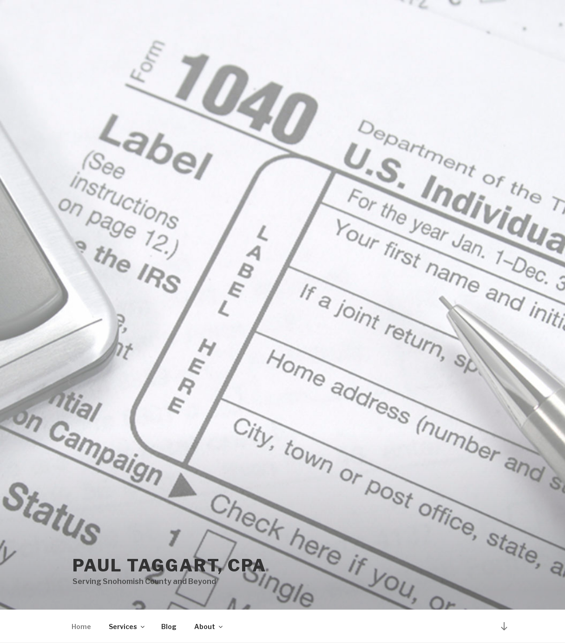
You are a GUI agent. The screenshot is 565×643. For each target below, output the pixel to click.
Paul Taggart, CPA (169, 565)
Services (127, 626)
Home (81, 626)
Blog (169, 626)
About (209, 626)
